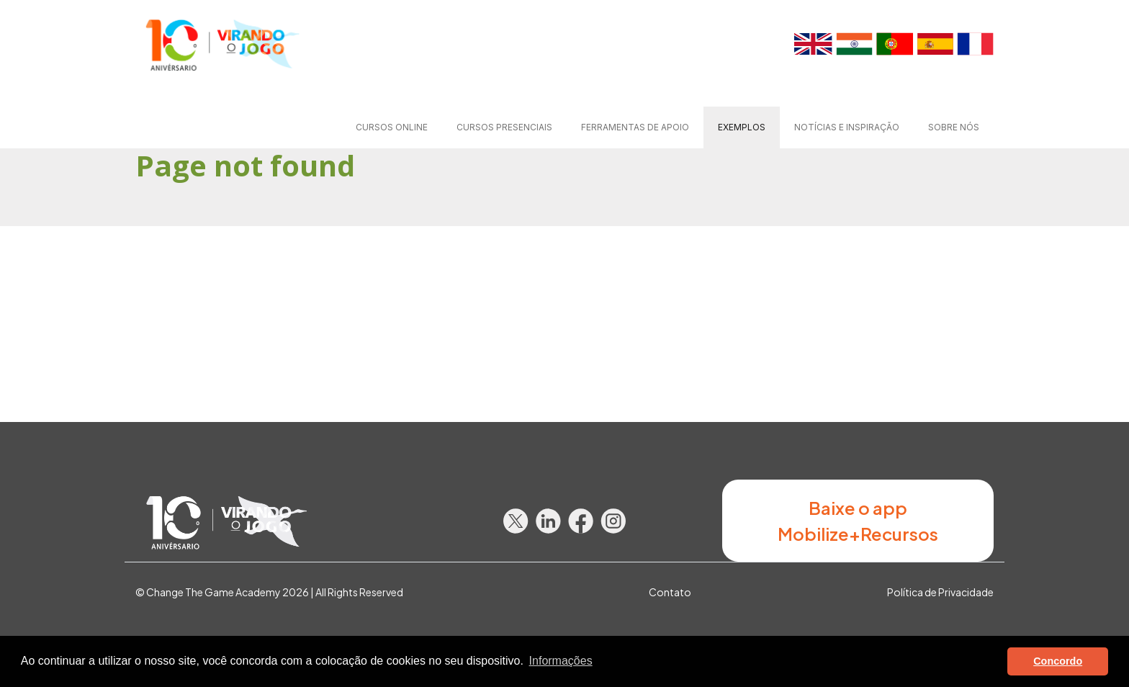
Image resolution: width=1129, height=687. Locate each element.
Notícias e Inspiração (846, 127)
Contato (670, 591)
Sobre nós (953, 127)
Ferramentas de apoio (635, 127)
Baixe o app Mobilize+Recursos (858, 520)
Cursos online (392, 127)
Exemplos (741, 127)
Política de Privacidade (940, 591)
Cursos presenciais (504, 127)
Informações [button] (561, 661)
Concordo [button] (1057, 661)
